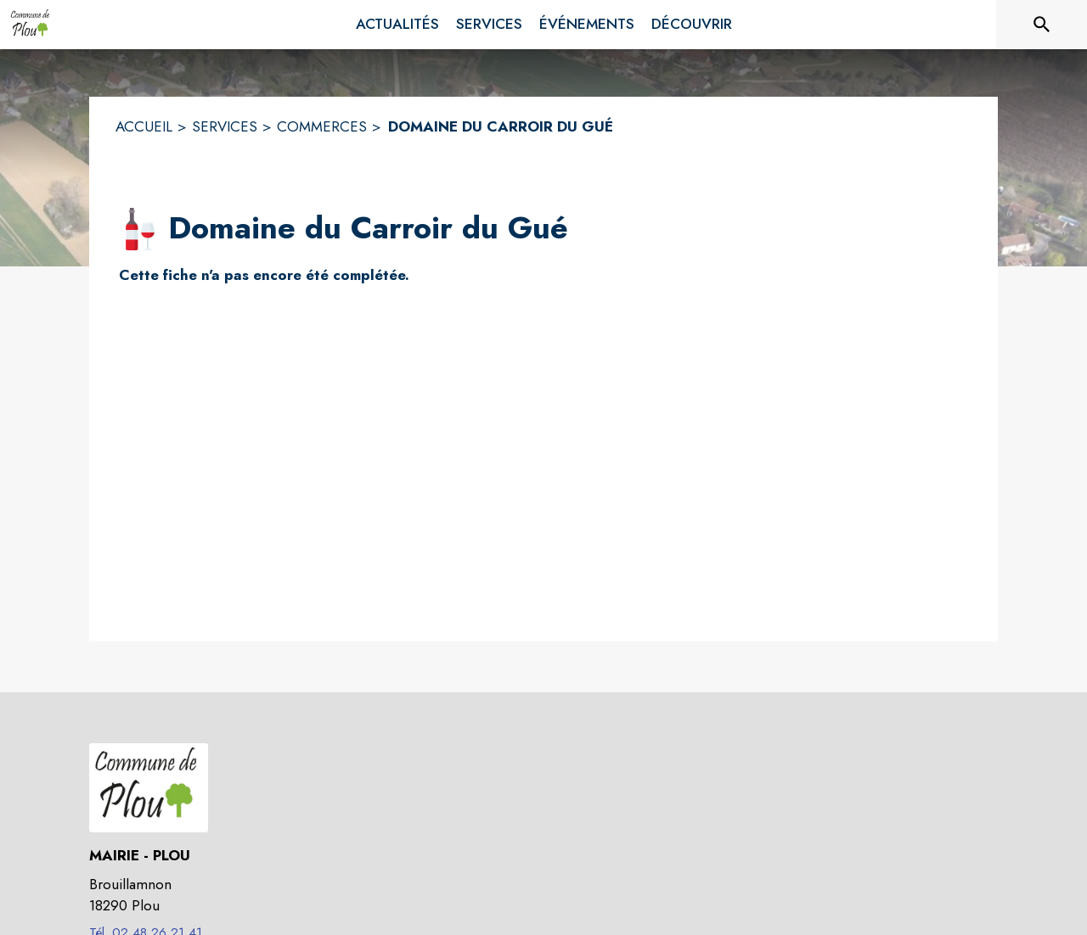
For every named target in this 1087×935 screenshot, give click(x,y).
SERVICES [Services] (224, 126)
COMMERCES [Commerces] (322, 126)
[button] (140, 229)
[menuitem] (397, 24)
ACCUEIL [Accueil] (143, 126)
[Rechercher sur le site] (1042, 25)
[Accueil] (31, 25)
